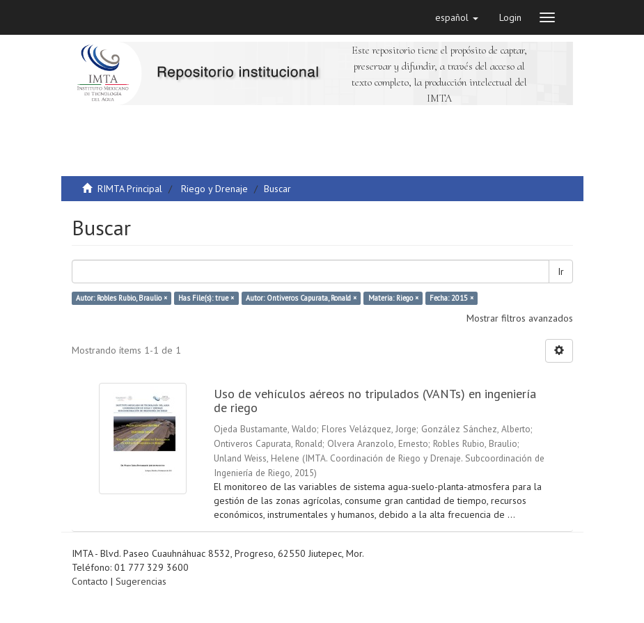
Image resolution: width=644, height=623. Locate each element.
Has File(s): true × (206, 298)
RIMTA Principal (129, 188)
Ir (561, 271)
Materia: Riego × (393, 298)
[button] (457, 17)
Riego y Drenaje (214, 188)
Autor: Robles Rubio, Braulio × (121, 298)
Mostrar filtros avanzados (519, 318)
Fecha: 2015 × (451, 298)
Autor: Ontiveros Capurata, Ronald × (301, 298)
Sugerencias (141, 581)
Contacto (90, 581)
